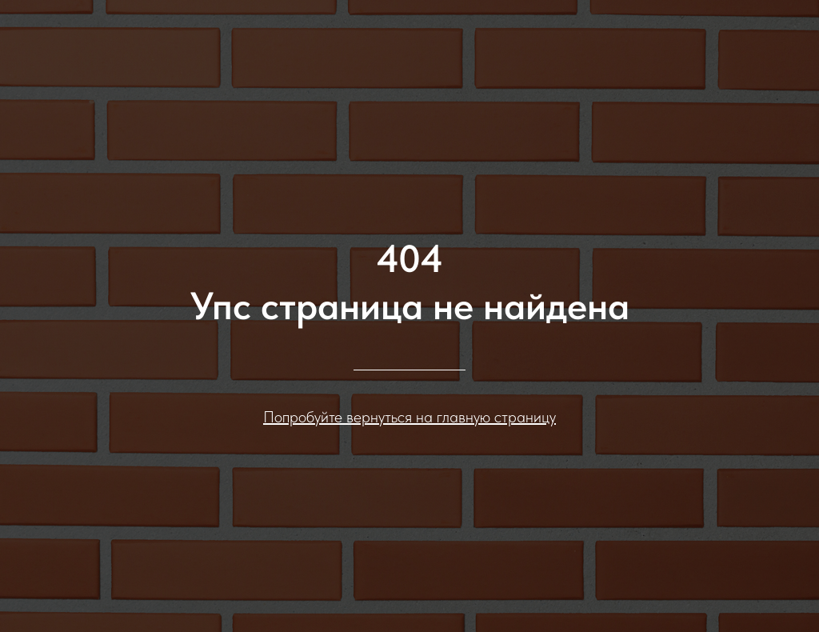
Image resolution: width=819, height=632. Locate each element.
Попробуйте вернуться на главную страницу (409, 416)
